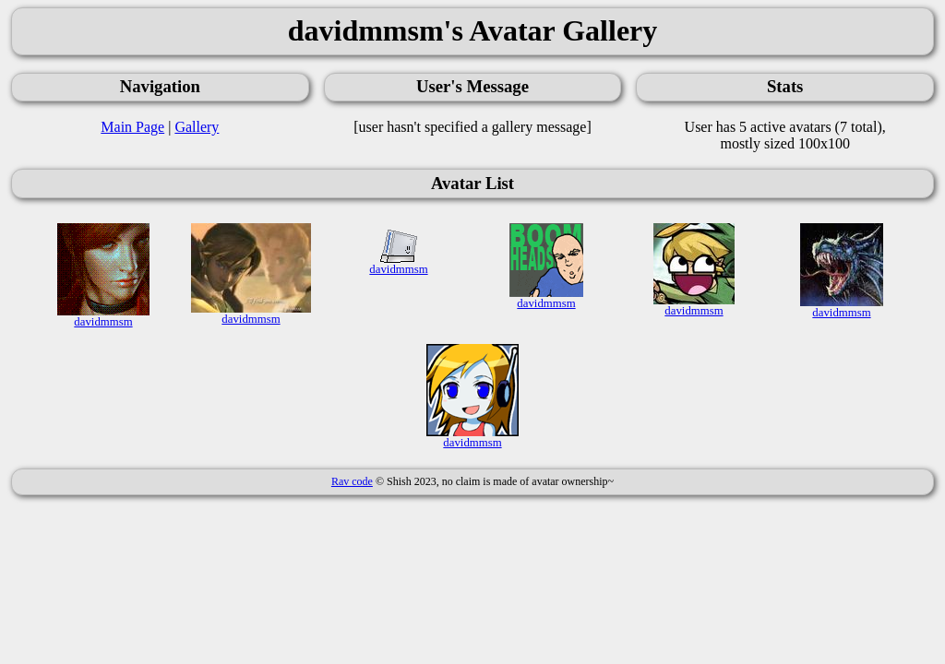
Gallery (196, 127)
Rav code (352, 481)
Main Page (132, 127)
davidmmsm (103, 316)
